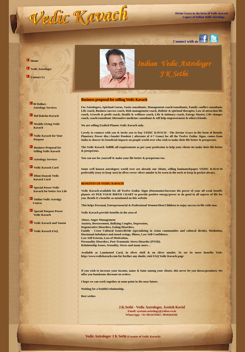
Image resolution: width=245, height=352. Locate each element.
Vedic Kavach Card (46, 167)
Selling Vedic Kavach (44, 151)
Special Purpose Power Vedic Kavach (46, 212)
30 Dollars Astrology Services (43, 105)
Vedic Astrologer (41, 69)
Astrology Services (45, 159)
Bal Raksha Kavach (46, 115)
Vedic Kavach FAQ (46, 231)
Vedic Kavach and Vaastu (50, 223)
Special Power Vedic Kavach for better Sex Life (48, 189)
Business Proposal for (48, 147)
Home (34, 60)
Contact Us (38, 77)
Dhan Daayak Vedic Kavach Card (44, 177)
